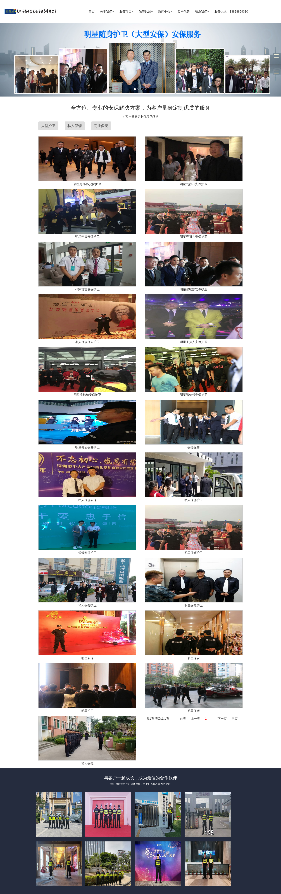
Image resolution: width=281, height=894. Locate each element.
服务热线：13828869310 (231, 11)
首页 (92, 11)
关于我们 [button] (107, 11)
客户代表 (183, 11)
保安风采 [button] (146, 11)
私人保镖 (74, 126)
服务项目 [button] (126, 11)
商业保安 (101, 126)
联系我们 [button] (202, 11)
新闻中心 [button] (165, 11)
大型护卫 (48, 126)
